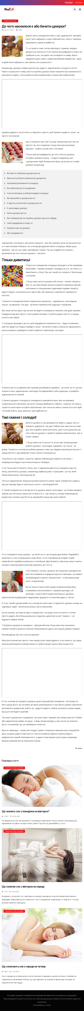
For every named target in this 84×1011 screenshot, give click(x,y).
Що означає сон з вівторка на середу (23, 886)
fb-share (78, 748)
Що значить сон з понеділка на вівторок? (25, 811)
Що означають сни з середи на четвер (24, 966)
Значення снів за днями (14, 768)
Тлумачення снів (10, 21)
